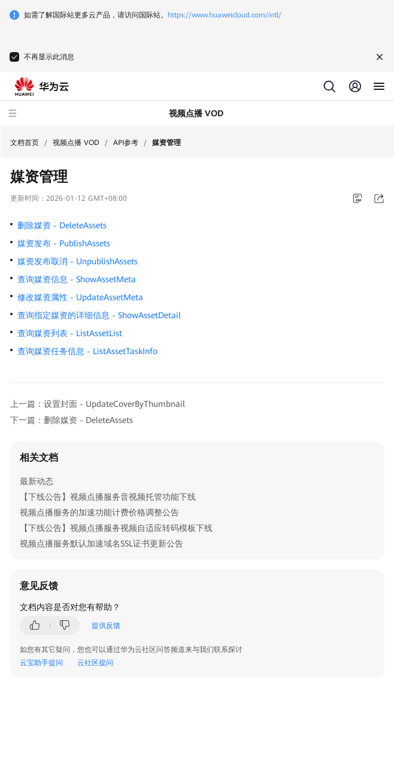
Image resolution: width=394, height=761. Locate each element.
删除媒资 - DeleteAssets (62, 225)
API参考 (125, 142)
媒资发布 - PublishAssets (63, 243)
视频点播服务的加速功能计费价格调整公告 (99, 512)
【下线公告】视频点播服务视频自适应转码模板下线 (116, 528)
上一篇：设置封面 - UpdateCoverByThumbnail (97, 404)
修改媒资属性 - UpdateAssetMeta (80, 297)
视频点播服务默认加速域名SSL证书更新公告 (101, 543)
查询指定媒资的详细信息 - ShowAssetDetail (99, 315)
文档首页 (24, 142)
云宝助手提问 (41, 663)
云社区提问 (95, 663)
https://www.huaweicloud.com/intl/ (224, 15)
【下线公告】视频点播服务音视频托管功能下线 (108, 497)
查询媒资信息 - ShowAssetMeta (76, 279)
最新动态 (36, 481)
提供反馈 (106, 625)
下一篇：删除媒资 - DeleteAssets (71, 420)
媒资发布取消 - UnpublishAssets (77, 261)
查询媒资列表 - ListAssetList (69, 333)
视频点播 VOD (76, 142)
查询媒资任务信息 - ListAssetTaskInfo (87, 351)
